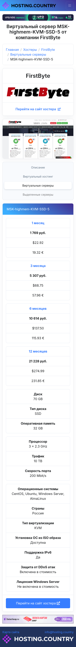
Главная (12, 50)
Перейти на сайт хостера (37, 109)
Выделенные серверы (38, 194)
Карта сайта (10, 632)
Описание (38, 167)
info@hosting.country (59, 632)
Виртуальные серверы (28, 54)
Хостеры (30, 50)
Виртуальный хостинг (38, 176)
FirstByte (48, 50)
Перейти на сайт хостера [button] (38, 603)
